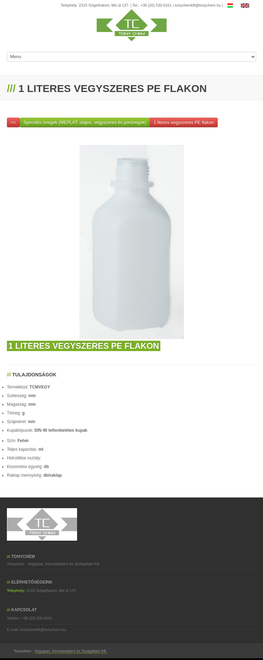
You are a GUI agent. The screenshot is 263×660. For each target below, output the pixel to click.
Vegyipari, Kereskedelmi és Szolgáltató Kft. (71, 651)
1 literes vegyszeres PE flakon (183, 122)
